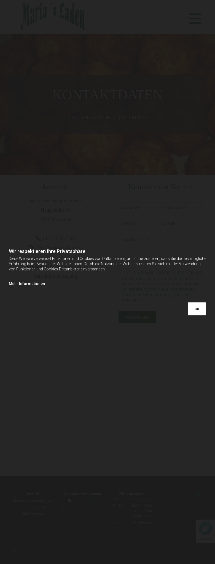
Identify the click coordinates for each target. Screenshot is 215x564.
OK (197, 309)
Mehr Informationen (27, 283)
